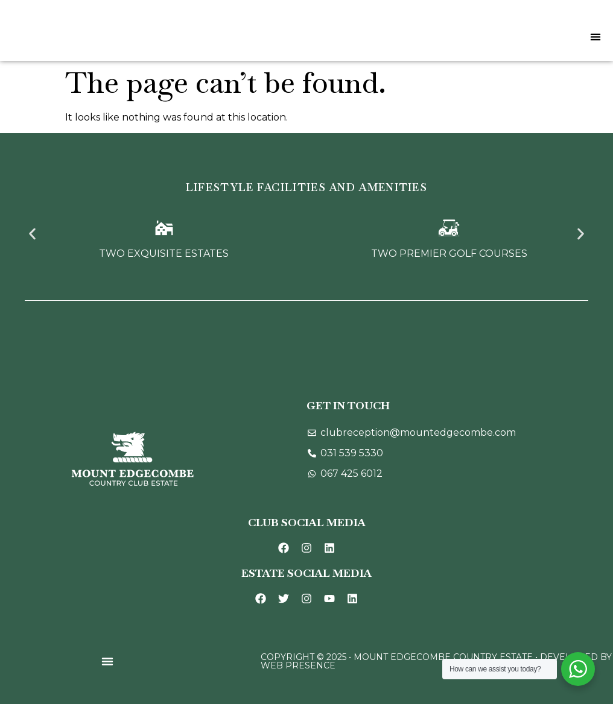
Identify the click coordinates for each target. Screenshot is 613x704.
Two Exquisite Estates (164, 253)
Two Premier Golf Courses (449, 253)
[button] (32, 234)
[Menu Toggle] (595, 36)
